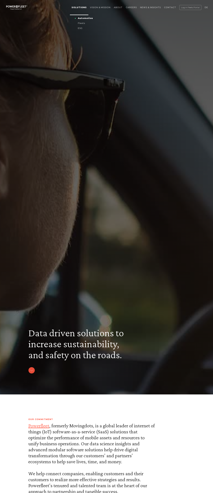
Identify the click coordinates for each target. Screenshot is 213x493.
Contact (170, 7)
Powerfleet (38, 425)
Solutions (79, 7)
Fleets (81, 23)
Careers (131, 7)
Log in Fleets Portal (190, 7)
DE (206, 7)
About (118, 7)
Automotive (85, 18)
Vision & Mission (100, 7)
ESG (80, 28)
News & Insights (150, 7)
